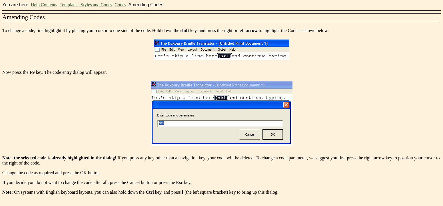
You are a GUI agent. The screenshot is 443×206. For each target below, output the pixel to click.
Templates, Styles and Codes (86, 4)
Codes (120, 4)
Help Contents (44, 4)
